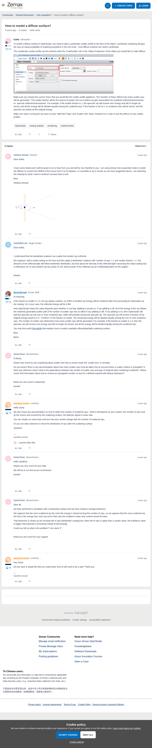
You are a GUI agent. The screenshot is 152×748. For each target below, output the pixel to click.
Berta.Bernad (20, 292)
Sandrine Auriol (21, 403)
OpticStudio (20, 126)
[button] (3, 6)
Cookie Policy (84, 704)
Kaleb (16, 39)
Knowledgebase (83, 646)
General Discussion (25, 15)
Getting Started (37, 126)
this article (37, 328)
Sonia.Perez (19, 354)
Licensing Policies (115, 704)
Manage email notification (52, 641)
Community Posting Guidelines (56, 620)
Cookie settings (80, 620)
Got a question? (44, 15)
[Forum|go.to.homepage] (15, 6)
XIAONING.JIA (20, 243)
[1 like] (24, 442)
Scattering (52, 126)
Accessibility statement (99, 620)
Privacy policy (34, 704)
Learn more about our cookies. (127, 728)
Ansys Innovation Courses (88, 656)
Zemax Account (99, 704)
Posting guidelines (48, 656)
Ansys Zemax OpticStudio (88, 641)
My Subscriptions (48, 651)
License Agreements (52, 704)
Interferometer (67, 126)
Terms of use (70, 704)
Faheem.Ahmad (21, 155)
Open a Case (82, 661)
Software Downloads (85, 651)
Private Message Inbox (51, 646)
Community (7, 15)
